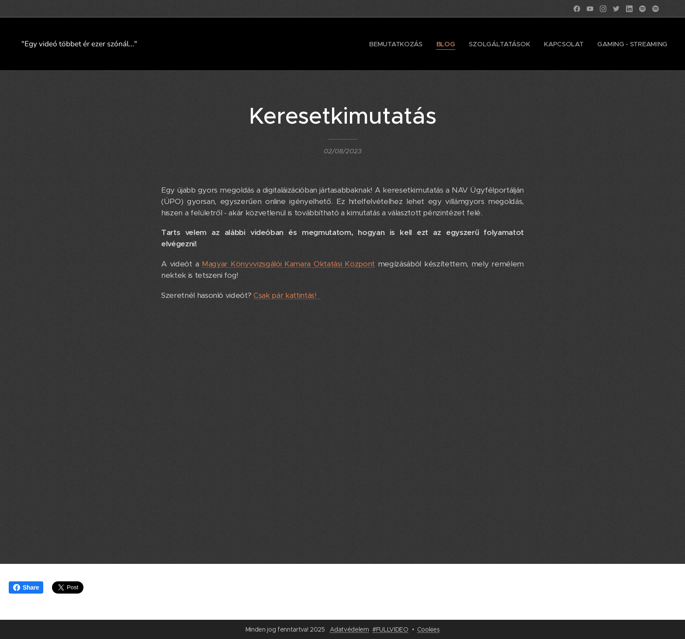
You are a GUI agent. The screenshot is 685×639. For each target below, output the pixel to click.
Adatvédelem (349, 629)
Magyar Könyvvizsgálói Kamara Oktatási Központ (288, 264)
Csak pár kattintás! (287, 295)
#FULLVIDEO (390, 629)
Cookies (428, 629)
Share (26, 587)
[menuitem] (391, 44)
